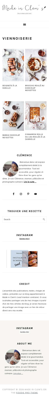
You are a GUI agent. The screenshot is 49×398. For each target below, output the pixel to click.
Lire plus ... (18, 373)
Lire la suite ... (30, 182)
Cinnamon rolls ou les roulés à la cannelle (35, 136)
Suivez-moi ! (24, 239)
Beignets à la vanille (9, 86)
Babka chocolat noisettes (11, 136)
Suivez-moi (24, 332)
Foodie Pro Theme (27, 393)
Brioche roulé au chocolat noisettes (34, 87)
